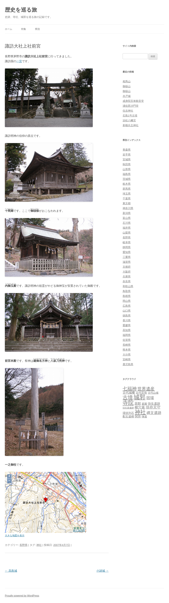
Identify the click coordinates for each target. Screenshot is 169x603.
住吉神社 (128, 110)
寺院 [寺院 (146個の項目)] (128, 403)
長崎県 (127, 344)
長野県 (23, 545)
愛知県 (127, 252)
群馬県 (127, 188)
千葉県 (127, 198)
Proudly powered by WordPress (22, 595)
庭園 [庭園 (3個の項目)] (144, 403)
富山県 (127, 217)
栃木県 (127, 183)
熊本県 (127, 349)
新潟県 (127, 213)
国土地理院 (79, 530)
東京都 (127, 203)
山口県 (127, 310)
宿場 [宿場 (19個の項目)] (150, 397)
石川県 (127, 222)
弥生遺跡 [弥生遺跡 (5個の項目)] (154, 403)
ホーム (8, 29)
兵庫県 (127, 276)
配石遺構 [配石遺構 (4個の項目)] (128, 416)
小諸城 (102, 570)
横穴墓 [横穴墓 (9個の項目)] (140, 407)
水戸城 (127, 96)
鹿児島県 (128, 364)
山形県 (127, 169)
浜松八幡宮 (129, 120)
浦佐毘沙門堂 (130, 105)
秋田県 (127, 164)
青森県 (127, 149)
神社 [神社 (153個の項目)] (140, 412)
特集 (23, 29)
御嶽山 (127, 86)
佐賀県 (127, 339)
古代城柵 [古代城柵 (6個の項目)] (129, 392)
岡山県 (127, 300)
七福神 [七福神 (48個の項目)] (130, 388)
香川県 (127, 320)
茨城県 (127, 178)
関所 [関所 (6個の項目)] (138, 416)
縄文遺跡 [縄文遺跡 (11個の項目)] (154, 413)
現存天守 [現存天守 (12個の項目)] (153, 407)
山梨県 (127, 232)
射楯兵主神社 (130, 125)
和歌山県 (128, 286)
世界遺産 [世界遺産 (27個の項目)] (146, 388)
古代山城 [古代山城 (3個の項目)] (153, 392)
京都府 (127, 266)
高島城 (11, 570)
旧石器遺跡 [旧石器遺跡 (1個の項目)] (128, 407)
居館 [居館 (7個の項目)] (137, 403)
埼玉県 (127, 193)
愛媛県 (127, 325)
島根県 (127, 296)
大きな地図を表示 (14, 535)
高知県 (127, 330)
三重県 (127, 257)
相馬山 (127, 81)
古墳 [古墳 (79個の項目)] (128, 397)
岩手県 (127, 154)
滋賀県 (127, 261)
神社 (39, 545)
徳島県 (127, 315)
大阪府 (127, 271)
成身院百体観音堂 (133, 100)
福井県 (127, 227)
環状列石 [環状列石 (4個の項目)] (128, 413)
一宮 (19, 61)
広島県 (127, 305)
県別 (37, 29)
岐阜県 (127, 242)
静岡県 (127, 247)
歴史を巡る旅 (21, 10)
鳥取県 (127, 291)
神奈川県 (128, 208)
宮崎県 (127, 359)
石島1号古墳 (130, 115)
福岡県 (127, 335)
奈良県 (127, 281)
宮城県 (127, 159)
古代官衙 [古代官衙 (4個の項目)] (141, 392)
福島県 (127, 174)
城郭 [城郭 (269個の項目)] (139, 397)
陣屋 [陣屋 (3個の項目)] (144, 416)
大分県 (127, 354)
